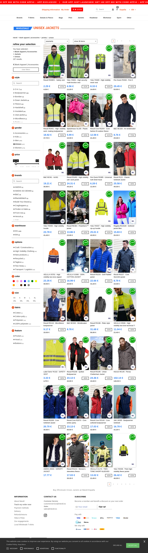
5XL (34, 300)
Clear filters (26, 69)
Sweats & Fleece (46, 18)
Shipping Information (51, 10)
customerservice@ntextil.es (55, 503)
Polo (70, 18)
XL (35, 297)
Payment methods (21, 507)
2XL (14, 300)
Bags (61, 18)
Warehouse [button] (20, 225)
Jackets (81, 18)
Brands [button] (18, 175)
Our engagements (21, 521)
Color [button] (17, 276)
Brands (20, 18)
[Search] (102, 9)
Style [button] (17, 77)
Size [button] (17, 292)
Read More (22, 544)
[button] (113, 10)
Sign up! (102, 506)
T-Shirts (31, 18)
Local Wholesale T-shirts (24, 524)
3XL (21, 300)
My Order (65, 10)
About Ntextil (19, 501)
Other (129, 18)
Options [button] (18, 241)
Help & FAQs (19, 517)
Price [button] (17, 154)
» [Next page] (133, 40)
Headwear (93, 18)
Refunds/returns (20, 514)
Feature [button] (18, 330)
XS (14, 297)
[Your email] (86, 506)
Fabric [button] (18, 307)
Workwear (107, 18)
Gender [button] (18, 127)
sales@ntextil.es (50, 508)
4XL (27, 300)
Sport (119, 18)
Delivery (17, 511)
